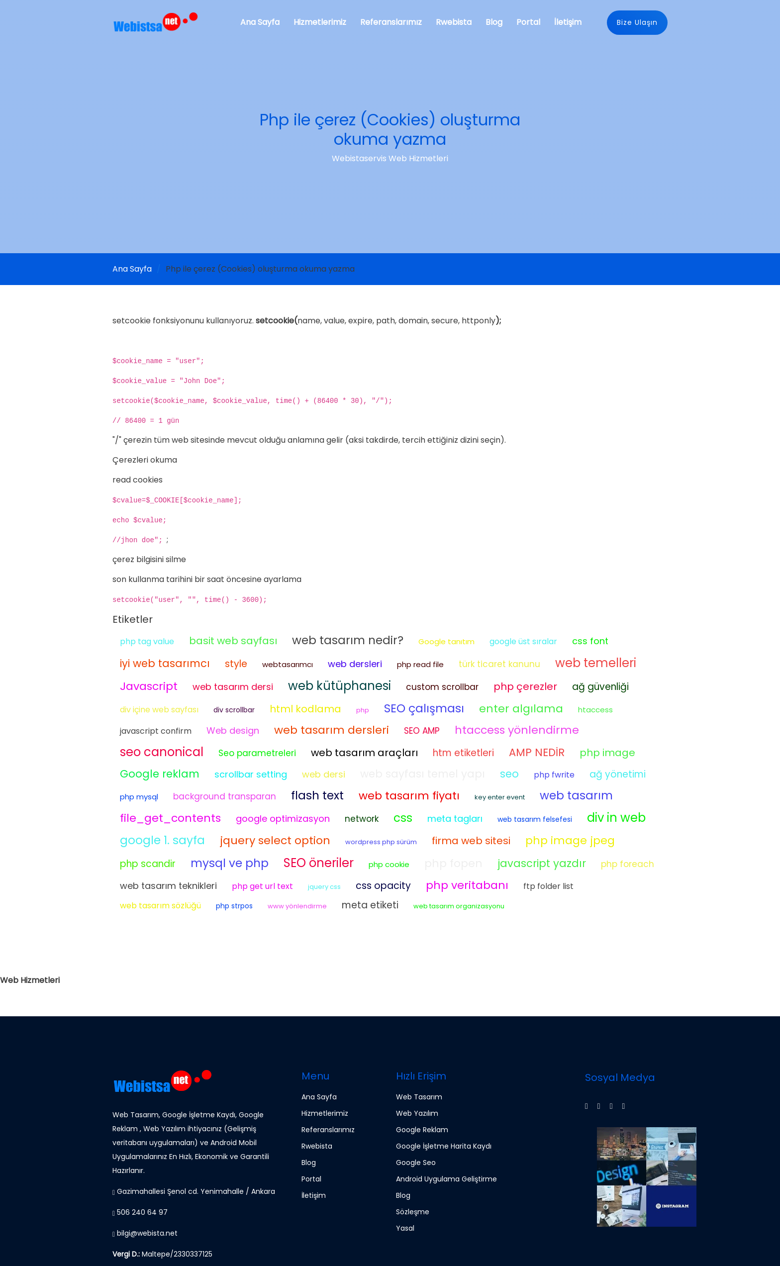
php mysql (139, 796)
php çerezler (525, 686)
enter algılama (521, 708)
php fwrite (554, 774)
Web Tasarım (419, 1097)
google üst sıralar (523, 641)
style (236, 664)
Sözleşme (412, 1212)
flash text (317, 795)
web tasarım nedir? (347, 640)
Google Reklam (422, 1130)
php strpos (234, 906)
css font (590, 641)
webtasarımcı (287, 664)
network (362, 819)
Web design (232, 730)
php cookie (389, 864)
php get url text (262, 886)
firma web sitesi (471, 841)
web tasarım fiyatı (409, 795)
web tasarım (576, 795)
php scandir (148, 864)
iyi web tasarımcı (165, 663)
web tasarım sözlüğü (160, 905)
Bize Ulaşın (637, 22)
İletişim (568, 22)
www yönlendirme (297, 906)
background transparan (224, 796)
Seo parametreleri (257, 753)
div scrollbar (234, 710)
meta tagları (455, 818)
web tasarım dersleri (331, 730)
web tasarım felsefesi (534, 819)
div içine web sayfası (159, 709)
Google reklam (159, 774)
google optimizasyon (283, 818)
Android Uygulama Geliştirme (446, 1179)
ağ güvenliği (600, 686)
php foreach (627, 864)
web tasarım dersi (233, 687)
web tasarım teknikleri (168, 885)
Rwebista (454, 22)
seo (509, 774)
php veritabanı (467, 885)
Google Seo (416, 1163)
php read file (420, 664)
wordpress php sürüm (381, 842)
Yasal (405, 1228)
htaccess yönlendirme (517, 730)
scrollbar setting (250, 774)
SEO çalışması (424, 708)
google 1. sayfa (162, 840)
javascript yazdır (541, 863)
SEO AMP (422, 731)
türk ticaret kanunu (499, 664)
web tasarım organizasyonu (458, 906)
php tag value (147, 641)
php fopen (453, 863)
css (402, 818)
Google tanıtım (446, 641)
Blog (494, 22)
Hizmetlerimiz (319, 22)
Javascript (149, 686)
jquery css (324, 886)
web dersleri (355, 664)
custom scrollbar (442, 687)
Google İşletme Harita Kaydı (443, 1146)
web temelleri (595, 663)
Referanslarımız (391, 22)
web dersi (323, 774)
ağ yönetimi (617, 774)
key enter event (500, 797)
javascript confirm (156, 731)
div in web (616, 817)
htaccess (595, 709)
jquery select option (275, 840)
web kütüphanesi (339, 686)
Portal (528, 22)
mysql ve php (230, 863)
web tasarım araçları (364, 753)
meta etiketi (370, 905)
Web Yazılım (417, 1113)
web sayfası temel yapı (422, 774)
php (362, 710)
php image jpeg (570, 840)
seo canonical (161, 752)
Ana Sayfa (260, 22)
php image (607, 753)
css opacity (383, 885)
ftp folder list (548, 886)
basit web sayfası (233, 641)
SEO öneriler (319, 863)
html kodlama (305, 709)
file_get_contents (170, 818)
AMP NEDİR (537, 752)
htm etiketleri (463, 753)
